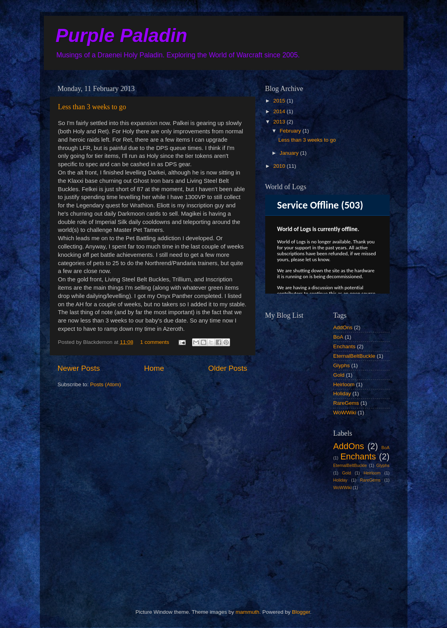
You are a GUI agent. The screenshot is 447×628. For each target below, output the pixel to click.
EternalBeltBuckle (354, 356)
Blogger (301, 612)
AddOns (343, 327)
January (290, 153)
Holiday (342, 394)
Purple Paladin (121, 35)
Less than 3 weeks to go (92, 107)
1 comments (154, 342)
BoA (338, 337)
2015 (280, 101)
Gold (339, 375)
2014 (280, 111)
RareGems (346, 403)
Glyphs (341, 365)
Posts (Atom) (105, 384)
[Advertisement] (304, 542)
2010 (280, 166)
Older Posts (227, 368)
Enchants (344, 346)
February (291, 131)
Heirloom (344, 384)
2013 (280, 122)
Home (154, 368)
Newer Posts (79, 368)
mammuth (247, 612)
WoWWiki (344, 413)
